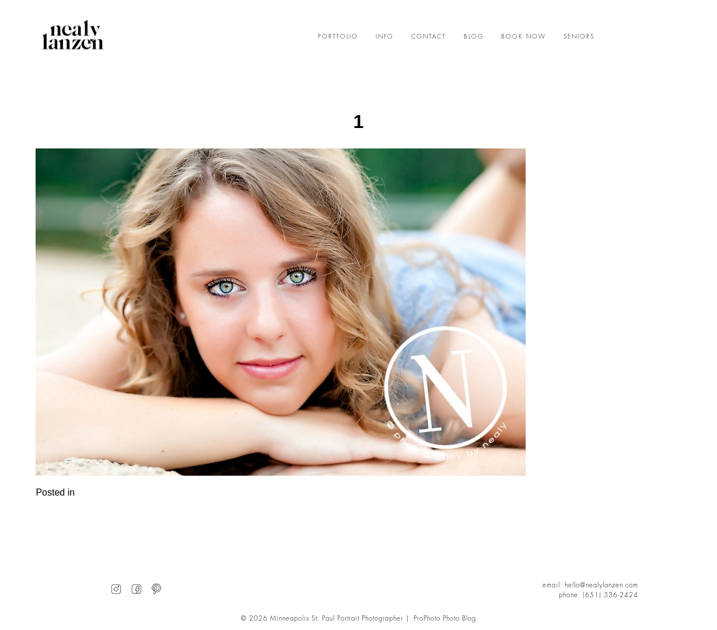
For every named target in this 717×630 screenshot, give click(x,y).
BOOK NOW (523, 37)
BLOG (474, 37)
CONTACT (428, 37)
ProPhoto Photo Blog (445, 618)
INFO (385, 37)
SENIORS (579, 37)
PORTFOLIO (338, 37)
